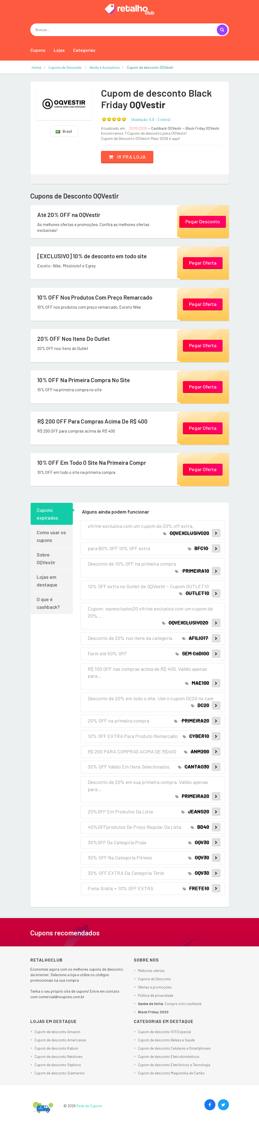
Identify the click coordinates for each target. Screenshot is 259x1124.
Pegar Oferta (203, 262)
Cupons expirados (47, 514)
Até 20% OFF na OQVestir (70, 214)
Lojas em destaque (47, 581)
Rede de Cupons (89, 1106)
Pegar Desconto (202, 221)
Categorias (84, 50)
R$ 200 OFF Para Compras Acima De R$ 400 (94, 421)
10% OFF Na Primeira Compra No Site (85, 380)
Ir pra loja (129, 157)
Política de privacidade (155, 995)
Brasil (64, 131)
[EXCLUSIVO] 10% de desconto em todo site (95, 256)
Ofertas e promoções (155, 987)
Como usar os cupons (51, 536)
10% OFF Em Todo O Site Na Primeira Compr (94, 462)
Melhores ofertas (151, 970)
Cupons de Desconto (154, 978)
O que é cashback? (48, 603)
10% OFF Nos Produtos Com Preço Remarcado (98, 297)
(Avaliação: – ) (150, 119)
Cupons (38, 50)
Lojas (59, 50)
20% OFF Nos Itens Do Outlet (75, 338)
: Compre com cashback (170, 1003)
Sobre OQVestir (46, 558)
